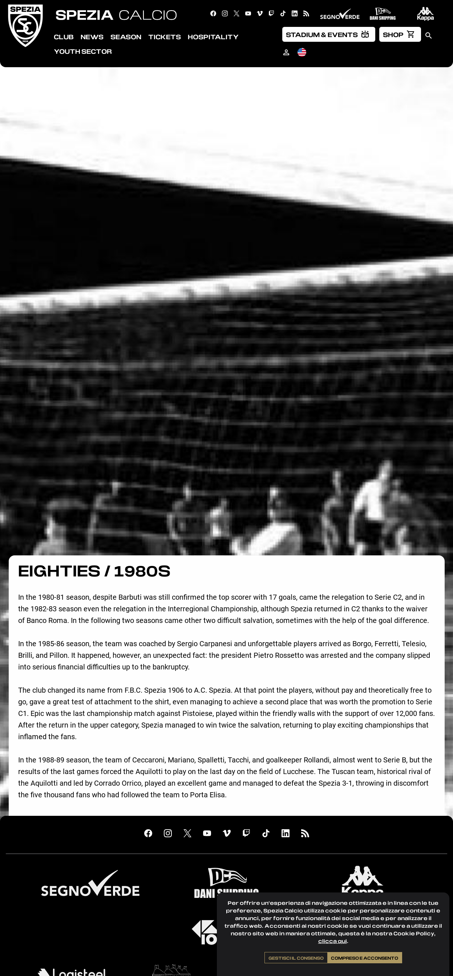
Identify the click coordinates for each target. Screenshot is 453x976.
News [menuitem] (92, 37)
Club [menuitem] (64, 37)
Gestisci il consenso (296, 958)
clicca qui (332, 941)
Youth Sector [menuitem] (83, 51)
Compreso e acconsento (364, 958)
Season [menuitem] (125, 37)
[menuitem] (328, 34)
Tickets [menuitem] (164, 37)
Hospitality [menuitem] (213, 37)
